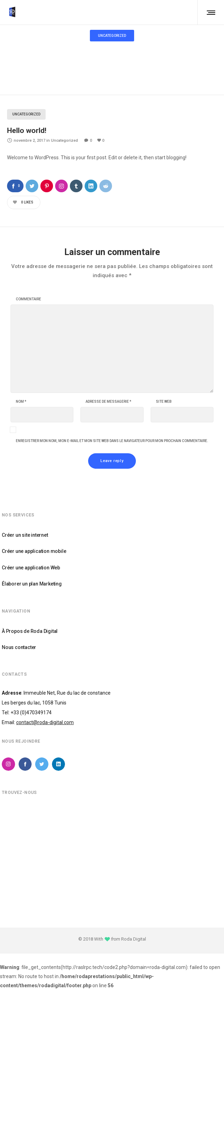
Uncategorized (106, 51)
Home (81, 51)
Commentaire (28, 299)
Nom (21, 401)
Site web (164, 401)
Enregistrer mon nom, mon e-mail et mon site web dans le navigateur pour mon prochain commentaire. (112, 441)
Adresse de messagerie (108, 401)
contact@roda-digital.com (45, 722)
